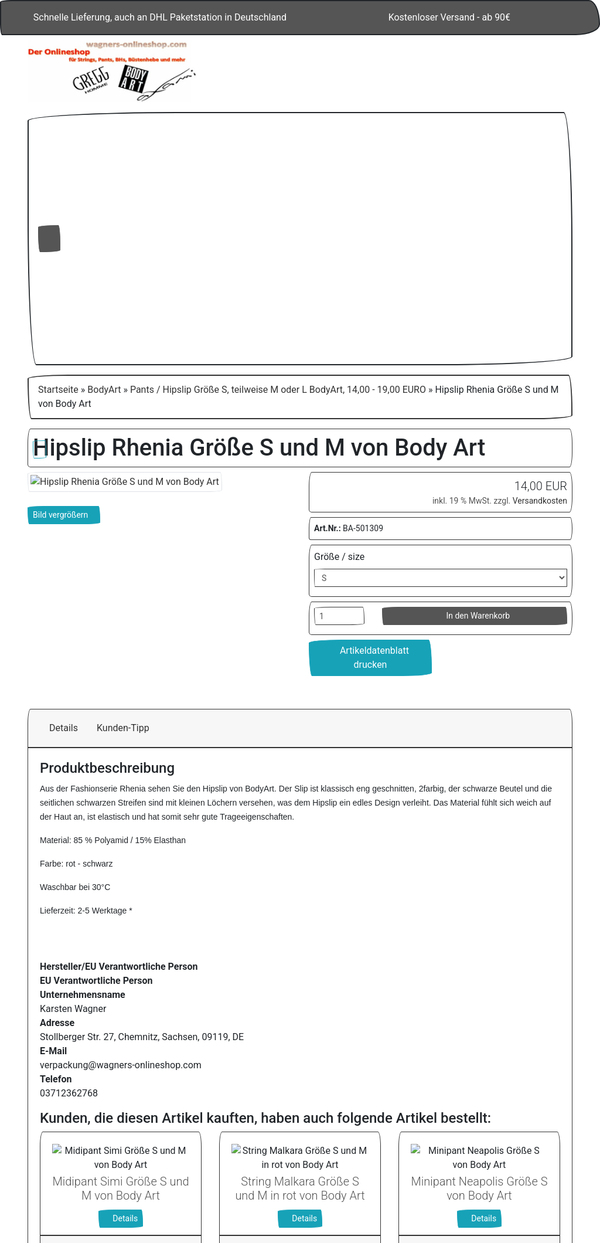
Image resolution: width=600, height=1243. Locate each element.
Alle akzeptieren (456, 1076)
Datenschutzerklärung (410, 1188)
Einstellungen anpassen (456, 1134)
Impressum (487, 1188)
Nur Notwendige (457, 1107)
